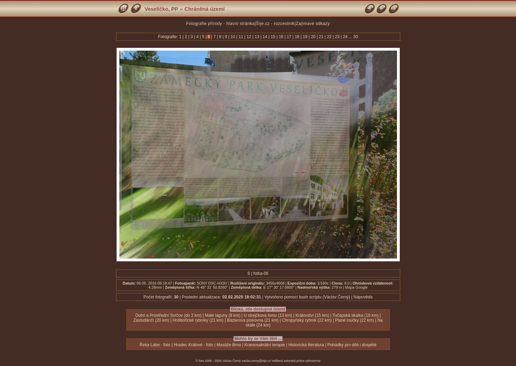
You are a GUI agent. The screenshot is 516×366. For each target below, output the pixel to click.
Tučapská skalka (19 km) (355, 315)
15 (273, 36)
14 (265, 36)
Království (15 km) (312, 315)
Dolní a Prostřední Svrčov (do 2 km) (168, 315)
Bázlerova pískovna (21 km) (253, 320)
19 (305, 36)
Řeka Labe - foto (154, 344)
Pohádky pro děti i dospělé (351, 344)
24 (345, 36)
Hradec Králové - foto (193, 344)
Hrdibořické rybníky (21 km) (197, 320)
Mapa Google (356, 287)
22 (329, 36)
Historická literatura (306, 344)
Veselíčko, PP (161, 9)
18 (297, 36)
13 (256, 36)
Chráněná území (205, 9)
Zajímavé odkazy (313, 23)
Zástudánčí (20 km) (151, 320)
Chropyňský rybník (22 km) (306, 320)
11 (240, 36)
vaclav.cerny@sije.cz (256, 361)
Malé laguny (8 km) (222, 315)
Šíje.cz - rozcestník (275, 23)
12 (248, 36)
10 (232, 36)
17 (289, 36)
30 (355, 36)
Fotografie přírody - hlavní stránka (220, 23)
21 (321, 36)
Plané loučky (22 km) (354, 320)
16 (281, 36)
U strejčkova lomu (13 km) (268, 315)
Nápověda (363, 297)
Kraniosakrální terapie (264, 344)
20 (313, 36)
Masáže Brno (229, 344)
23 (337, 36)
